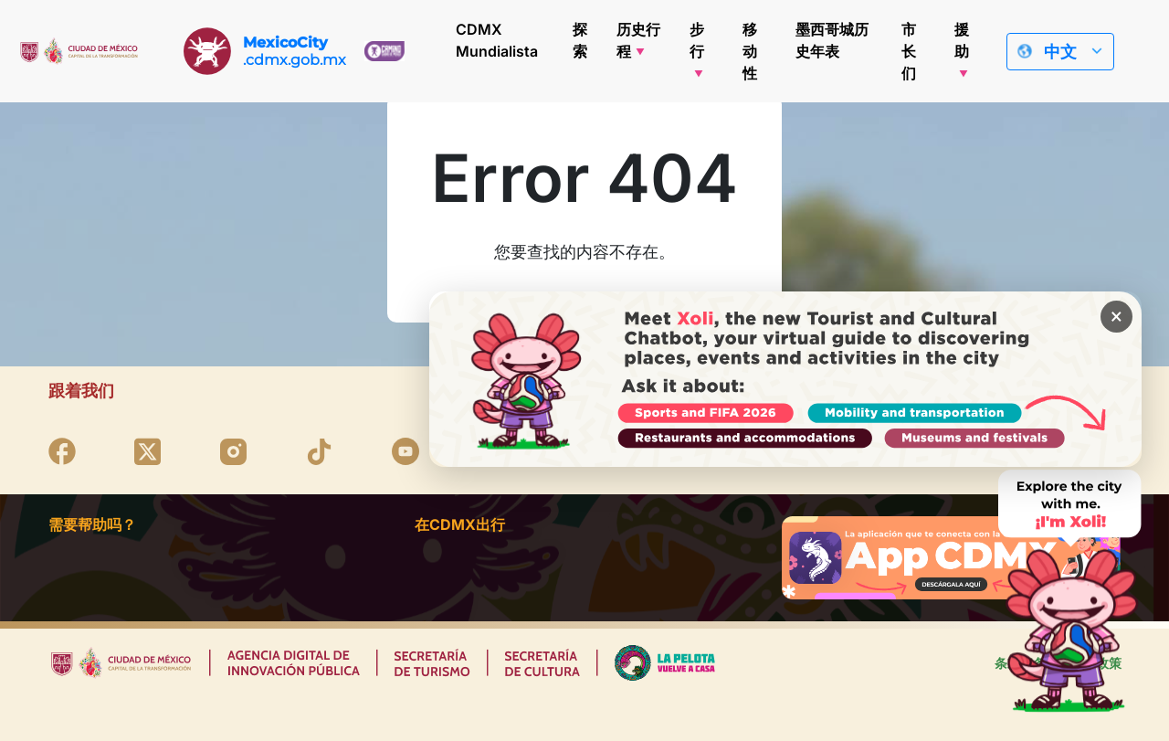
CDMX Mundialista (497, 40)
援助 (961, 40)
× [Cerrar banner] (1116, 317)
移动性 (749, 51)
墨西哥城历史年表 (832, 40)
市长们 (908, 51)
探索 (580, 40)
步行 (697, 40)
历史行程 (638, 40)
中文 (1060, 51)
